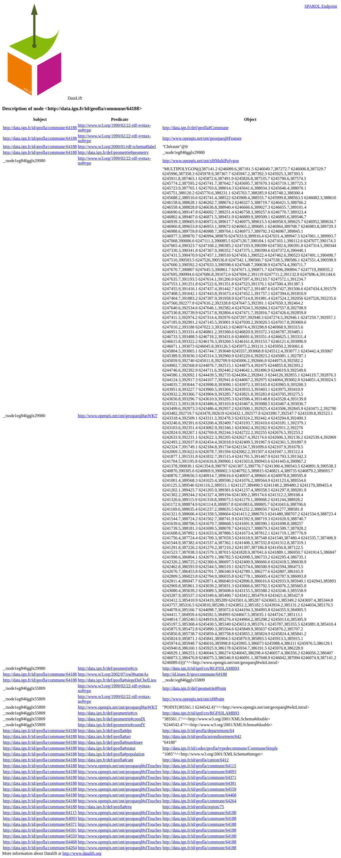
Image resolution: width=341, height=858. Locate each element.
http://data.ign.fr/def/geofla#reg (105, 806)
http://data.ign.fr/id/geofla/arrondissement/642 (202, 736)
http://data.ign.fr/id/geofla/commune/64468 (199, 795)
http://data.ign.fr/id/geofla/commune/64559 (199, 789)
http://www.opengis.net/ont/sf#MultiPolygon (201, 160)
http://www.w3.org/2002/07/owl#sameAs (113, 674)
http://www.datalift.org (81, 853)
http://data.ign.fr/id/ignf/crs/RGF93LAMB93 (201, 668)
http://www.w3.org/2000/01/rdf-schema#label (117, 146)
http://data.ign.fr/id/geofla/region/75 (193, 806)
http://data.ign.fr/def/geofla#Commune (196, 127)
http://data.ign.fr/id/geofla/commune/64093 (199, 771)
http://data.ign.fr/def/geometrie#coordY (111, 724)
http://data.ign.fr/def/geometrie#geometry (113, 152)
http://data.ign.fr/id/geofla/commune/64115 (199, 765)
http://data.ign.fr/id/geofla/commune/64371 (199, 777)
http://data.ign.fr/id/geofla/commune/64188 (40, 127)
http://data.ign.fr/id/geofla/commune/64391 (199, 783)
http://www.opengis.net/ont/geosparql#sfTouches (119, 765)
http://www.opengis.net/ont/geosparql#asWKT (117, 415)
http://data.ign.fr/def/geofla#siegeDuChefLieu (117, 680)
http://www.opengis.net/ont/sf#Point (193, 699)
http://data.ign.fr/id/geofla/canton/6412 (196, 760)
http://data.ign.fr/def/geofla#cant (105, 760)
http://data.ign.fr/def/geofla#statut (106, 748)
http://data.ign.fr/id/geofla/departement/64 (198, 730)
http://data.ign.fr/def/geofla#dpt (105, 730)
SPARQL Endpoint (321, 6)
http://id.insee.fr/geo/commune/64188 (195, 674)
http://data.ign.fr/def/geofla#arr (104, 736)
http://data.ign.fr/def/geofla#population (111, 754)
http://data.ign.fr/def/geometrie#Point (194, 688)
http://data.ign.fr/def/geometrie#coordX (111, 719)
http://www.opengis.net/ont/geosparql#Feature (202, 138)
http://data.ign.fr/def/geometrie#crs (107, 668)
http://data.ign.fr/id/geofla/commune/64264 (199, 801)
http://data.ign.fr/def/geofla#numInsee (110, 742)
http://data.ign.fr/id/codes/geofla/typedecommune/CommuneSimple (220, 748)
